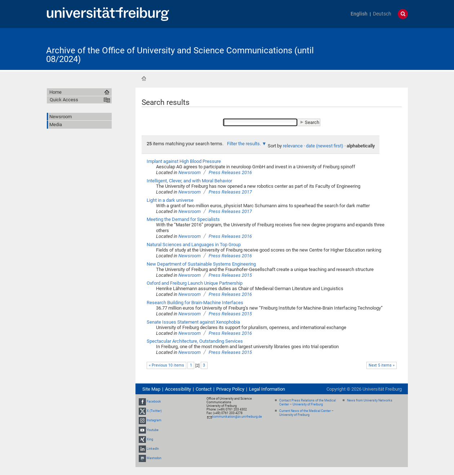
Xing (150, 439)
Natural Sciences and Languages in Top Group (194, 244)
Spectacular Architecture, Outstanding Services (195, 341)
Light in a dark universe (170, 200)
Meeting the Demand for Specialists (183, 219)
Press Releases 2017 (230, 192)
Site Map (151, 389)
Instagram (154, 420)
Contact (204, 389)
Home (144, 78)
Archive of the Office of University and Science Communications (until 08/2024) (180, 54)
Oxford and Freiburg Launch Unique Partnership (194, 283)
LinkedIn (153, 448)
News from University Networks (369, 400)
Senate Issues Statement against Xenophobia (193, 322)
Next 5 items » (382, 365)
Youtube (153, 430)
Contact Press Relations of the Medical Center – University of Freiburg (307, 402)
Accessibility (178, 389)
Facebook (154, 401)
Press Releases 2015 (230, 275)
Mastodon (154, 458)
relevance (293, 145)
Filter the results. (244, 143)
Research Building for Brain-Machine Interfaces (195, 302)
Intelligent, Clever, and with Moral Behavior (189, 180)
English (359, 14)
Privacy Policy (230, 389)
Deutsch (382, 14)
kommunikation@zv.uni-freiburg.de (237, 416)
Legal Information (267, 389)
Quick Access (64, 99)
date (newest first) (324, 145)
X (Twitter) (154, 411)
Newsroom (189, 172)
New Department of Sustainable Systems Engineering (201, 264)
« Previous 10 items (166, 365)
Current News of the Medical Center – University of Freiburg (306, 413)
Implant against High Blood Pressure (184, 161)
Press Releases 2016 (230, 172)
